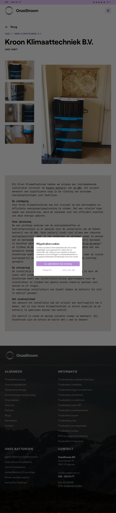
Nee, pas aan (69, 270)
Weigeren (47, 270)
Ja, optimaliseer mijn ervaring (58, 263)
